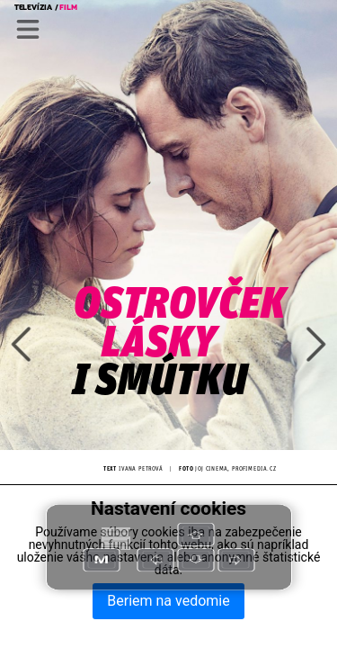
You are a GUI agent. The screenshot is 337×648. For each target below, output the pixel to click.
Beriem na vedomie (168, 600)
